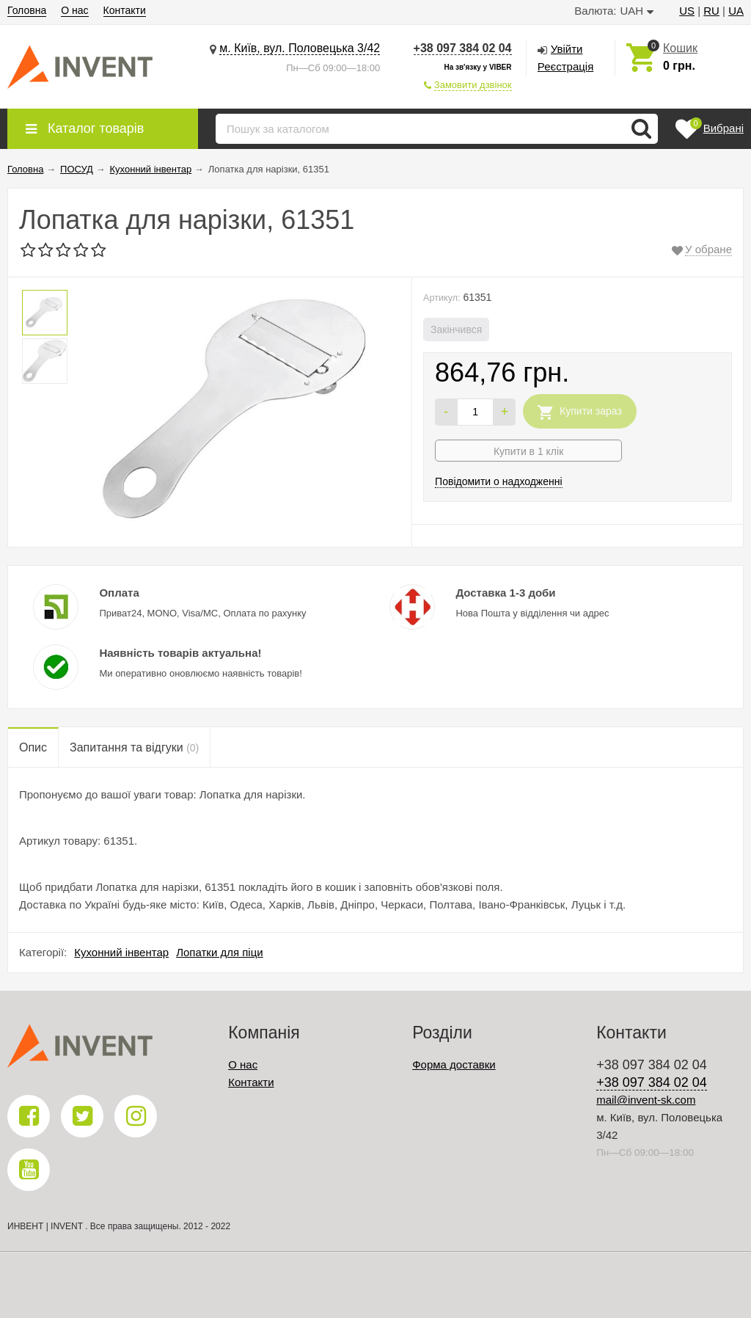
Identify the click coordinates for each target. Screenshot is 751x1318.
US (687, 10)
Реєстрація (565, 66)
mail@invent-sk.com (645, 1099)
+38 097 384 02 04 (463, 48)
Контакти (124, 10)
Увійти (567, 49)
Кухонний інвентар (121, 952)
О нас (74, 10)
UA (736, 10)
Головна (26, 10)
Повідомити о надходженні (499, 481)
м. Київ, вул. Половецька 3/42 (299, 48)
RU (711, 10)
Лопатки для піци (219, 952)
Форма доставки (453, 1064)
